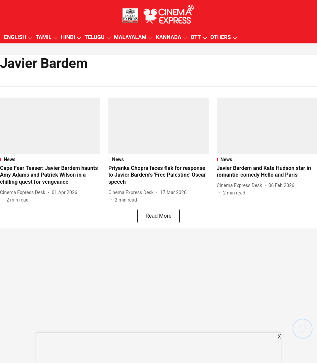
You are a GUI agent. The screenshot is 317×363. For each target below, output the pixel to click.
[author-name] (24, 192)
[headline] (50, 175)
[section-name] (50, 159)
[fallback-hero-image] (50, 126)
